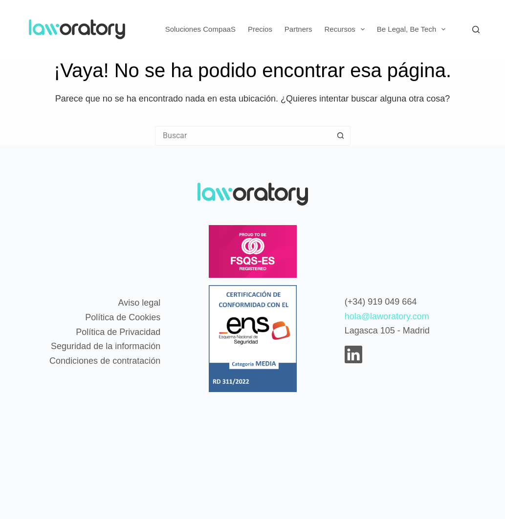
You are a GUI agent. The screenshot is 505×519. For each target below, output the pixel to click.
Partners (298, 29)
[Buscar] (476, 29)
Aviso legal (139, 303)
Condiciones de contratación (104, 361)
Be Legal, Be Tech (413, 29)
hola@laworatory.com (387, 316)
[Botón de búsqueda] (341, 135)
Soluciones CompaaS (200, 29)
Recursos (347, 29)
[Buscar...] (243, 135)
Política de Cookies (122, 317)
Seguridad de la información (105, 346)
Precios (260, 29)
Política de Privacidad (118, 332)
